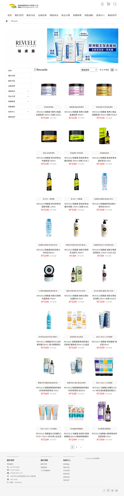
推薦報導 (11, 101)
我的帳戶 (66, 480)
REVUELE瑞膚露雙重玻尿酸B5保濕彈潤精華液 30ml (48, 389)
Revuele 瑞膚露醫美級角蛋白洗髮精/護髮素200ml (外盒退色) (76, 344)
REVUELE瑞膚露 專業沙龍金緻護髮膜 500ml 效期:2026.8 (104, 113)
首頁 (10, 70)
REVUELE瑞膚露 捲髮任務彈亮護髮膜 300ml (49, 297)
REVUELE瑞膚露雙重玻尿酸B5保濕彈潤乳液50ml (76, 389)
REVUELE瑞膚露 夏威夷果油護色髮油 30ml (104, 159)
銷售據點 (11, 106)
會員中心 (11, 111)
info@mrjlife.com (16, 473)
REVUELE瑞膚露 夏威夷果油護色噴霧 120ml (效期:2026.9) (76, 206)
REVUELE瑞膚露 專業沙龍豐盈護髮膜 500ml (76, 113)
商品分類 (11, 96)
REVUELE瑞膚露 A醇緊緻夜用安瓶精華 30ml (104, 435)
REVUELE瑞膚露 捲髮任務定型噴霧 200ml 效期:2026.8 (104, 297)
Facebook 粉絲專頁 (93, 458)
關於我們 (11, 75)
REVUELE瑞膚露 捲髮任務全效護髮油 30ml (76, 297)
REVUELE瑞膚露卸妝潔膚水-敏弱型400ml (104, 205)
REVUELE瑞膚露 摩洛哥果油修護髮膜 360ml (49, 159)
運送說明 (66, 474)
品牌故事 (11, 86)
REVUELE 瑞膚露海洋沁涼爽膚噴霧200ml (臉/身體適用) (49, 343)
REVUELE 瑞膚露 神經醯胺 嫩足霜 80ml (104, 343)
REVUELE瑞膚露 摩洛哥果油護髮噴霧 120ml (49, 205)
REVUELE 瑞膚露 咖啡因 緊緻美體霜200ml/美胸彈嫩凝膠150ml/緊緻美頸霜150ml (76, 436)
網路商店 (11, 91)
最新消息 (11, 80)
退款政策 (66, 477)
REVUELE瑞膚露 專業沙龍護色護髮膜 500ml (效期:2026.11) (48, 114)
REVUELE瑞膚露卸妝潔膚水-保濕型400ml (48, 251)
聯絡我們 (11, 117)
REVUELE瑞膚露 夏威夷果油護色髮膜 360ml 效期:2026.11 (76, 160)
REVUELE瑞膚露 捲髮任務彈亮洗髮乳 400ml (76, 251)
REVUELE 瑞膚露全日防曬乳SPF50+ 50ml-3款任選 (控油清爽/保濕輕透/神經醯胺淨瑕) (48, 436)
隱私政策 (66, 467)
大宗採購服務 (45, 470)
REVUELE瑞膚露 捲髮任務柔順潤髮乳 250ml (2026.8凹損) (104, 252)
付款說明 (66, 470)
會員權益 (66, 464)
